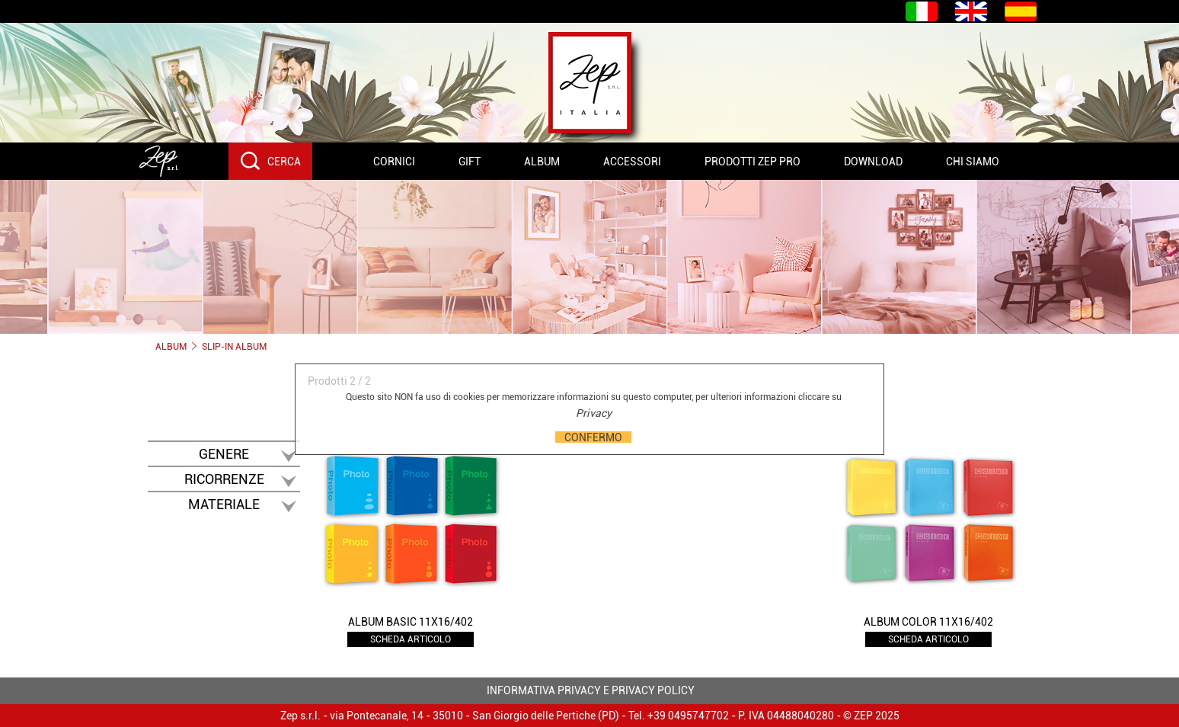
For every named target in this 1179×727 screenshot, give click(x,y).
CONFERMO (593, 437)
